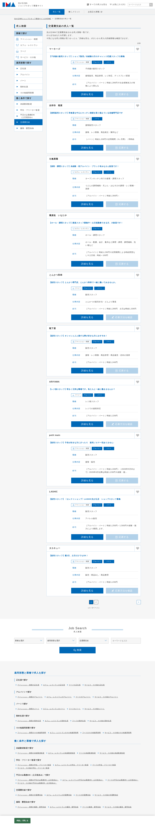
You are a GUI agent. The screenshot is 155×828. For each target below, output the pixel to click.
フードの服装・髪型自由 (91, 807)
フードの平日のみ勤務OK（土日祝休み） (122, 780)
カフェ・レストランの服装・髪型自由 (64, 807)
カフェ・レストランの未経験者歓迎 (61, 753)
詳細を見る (87, 94)
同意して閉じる (22, 821)
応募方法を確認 (122, 317)
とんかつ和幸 (55, 275)
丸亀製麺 (53, 159)
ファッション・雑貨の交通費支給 (30, 795)
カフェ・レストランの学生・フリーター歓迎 (71, 765)
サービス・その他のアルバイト (106, 697)
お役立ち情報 (94, 12)
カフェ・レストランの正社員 (54, 685)
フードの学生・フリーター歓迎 (104, 765)
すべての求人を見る (98, 4)
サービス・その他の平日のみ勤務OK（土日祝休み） (37, 783)
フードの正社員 (75, 685)
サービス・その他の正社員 (94, 685)
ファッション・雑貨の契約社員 (29, 721)
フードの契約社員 (79, 721)
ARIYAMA (54, 382)
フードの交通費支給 (83, 795)
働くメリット (74, 12)
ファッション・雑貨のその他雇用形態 (31, 733)
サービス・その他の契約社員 (100, 721)
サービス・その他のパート (94, 709)
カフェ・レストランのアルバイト (59, 697)
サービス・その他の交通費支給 (106, 795)
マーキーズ (54, 49)
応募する (122, 94)
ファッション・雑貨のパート (28, 709)
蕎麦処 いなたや (58, 215)
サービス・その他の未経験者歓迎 (112, 753)
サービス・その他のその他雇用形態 (118, 733)
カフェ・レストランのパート (54, 709)
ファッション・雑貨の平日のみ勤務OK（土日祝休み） (38, 780)
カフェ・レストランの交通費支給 (59, 795)
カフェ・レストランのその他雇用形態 (64, 733)
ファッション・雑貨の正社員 (28, 685)
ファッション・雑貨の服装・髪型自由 (31, 807)
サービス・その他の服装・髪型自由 (118, 807)
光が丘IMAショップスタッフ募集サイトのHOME (32, 19)
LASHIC (53, 492)
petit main (54, 435)
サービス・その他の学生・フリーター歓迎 (33, 768)
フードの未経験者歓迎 (87, 753)
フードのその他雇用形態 (91, 733)
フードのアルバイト (83, 697)
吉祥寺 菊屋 (55, 105)
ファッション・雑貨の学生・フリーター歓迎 (34, 765)
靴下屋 (52, 328)
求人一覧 (57, 12)
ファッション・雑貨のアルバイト (30, 697)
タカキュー (54, 548)
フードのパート (75, 709)
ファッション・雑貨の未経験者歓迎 (30, 753)
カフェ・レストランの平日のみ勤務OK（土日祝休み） (82, 780)
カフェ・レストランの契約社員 (56, 721)
